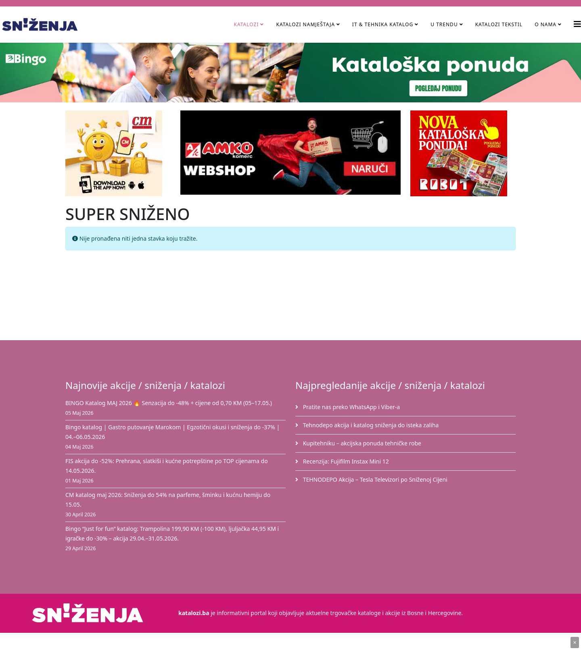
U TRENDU (444, 24)
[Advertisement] (295, 297)
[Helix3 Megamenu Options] (577, 24)
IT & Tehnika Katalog (383, 24)
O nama (545, 24)
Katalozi (246, 24)
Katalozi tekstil (499, 24)
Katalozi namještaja (305, 24)
